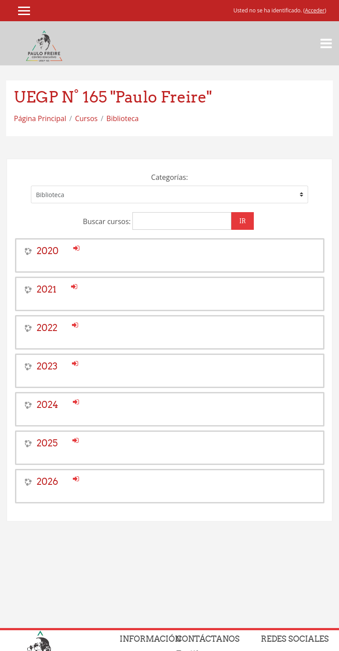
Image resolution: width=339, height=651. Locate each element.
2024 (47, 405)
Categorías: (169, 177)
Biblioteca (122, 118)
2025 (47, 443)
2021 (46, 289)
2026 (47, 481)
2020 (48, 251)
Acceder (315, 10)
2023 (47, 366)
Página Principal (40, 118)
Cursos (86, 118)
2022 (47, 328)
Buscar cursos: (107, 221)
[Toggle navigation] (326, 43)
